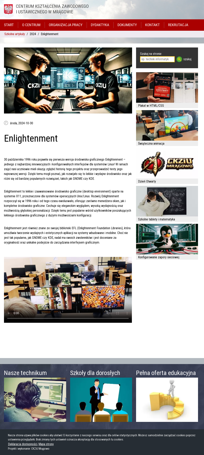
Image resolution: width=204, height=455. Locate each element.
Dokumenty (127, 25)
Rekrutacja (178, 25)
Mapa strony (46, 444)
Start (9, 25)
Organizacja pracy (65, 25)
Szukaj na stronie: (151, 54)
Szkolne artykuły (14, 34)
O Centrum (31, 25)
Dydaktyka (100, 25)
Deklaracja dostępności (22, 444)
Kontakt (152, 25)
